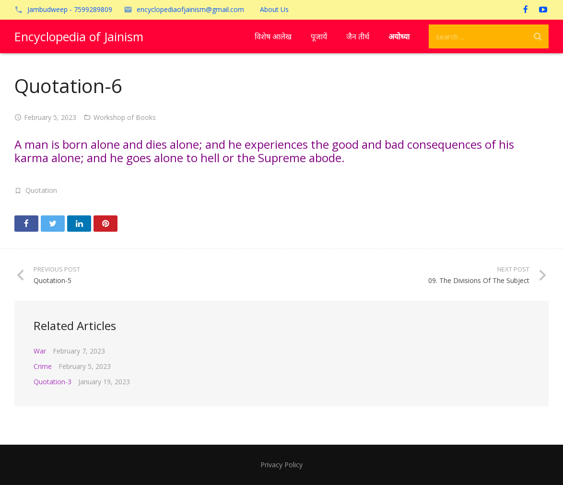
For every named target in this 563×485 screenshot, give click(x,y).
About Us (274, 9)
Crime (43, 366)
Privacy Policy (281, 464)
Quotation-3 (52, 381)
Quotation (41, 190)
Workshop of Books (125, 117)
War (40, 350)
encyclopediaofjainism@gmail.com (190, 9)
